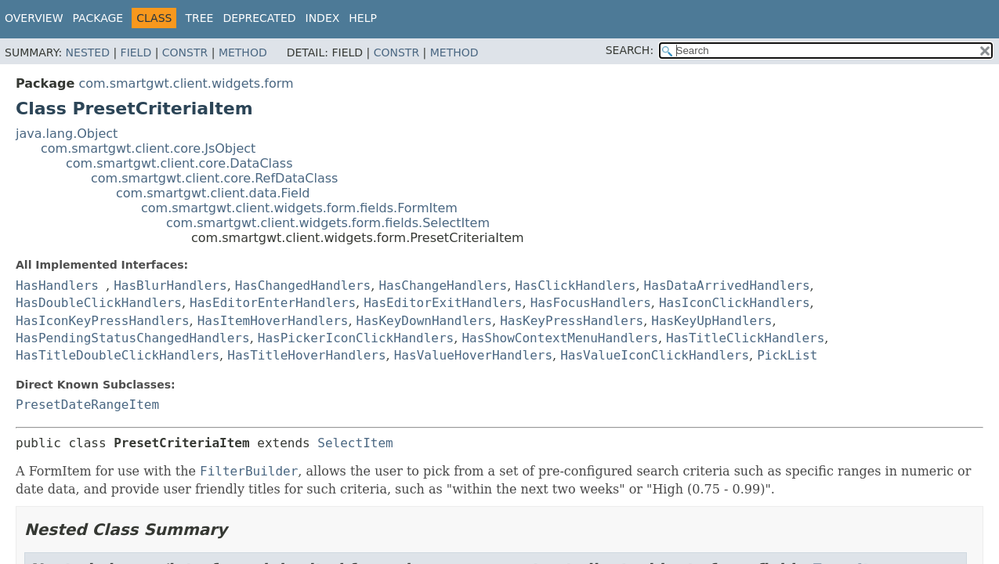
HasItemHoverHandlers (273, 320)
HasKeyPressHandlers (571, 320)
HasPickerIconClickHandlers (356, 338)
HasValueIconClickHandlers (654, 355)
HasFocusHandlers (590, 302)
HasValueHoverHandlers (473, 355)
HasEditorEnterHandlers (273, 302)
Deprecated (259, 18)
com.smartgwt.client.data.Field (213, 193)
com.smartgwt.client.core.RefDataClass (214, 178)
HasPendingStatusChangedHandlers (133, 338)
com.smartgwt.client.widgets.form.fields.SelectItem (328, 222)
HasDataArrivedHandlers (727, 285)
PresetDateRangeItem (87, 404)
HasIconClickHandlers (734, 302)
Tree (199, 18)
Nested (88, 52)
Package (98, 18)
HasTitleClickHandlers (745, 338)
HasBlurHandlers (170, 285)
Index (323, 18)
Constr (185, 52)
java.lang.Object (67, 133)
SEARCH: (629, 50)
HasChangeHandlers (442, 285)
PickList (787, 355)
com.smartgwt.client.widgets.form (185, 83)
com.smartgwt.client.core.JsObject (148, 148)
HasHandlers (57, 285)
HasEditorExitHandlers (443, 302)
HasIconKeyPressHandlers (103, 320)
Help (363, 18)
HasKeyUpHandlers (711, 320)
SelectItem (355, 443)
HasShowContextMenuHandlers (559, 338)
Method (243, 52)
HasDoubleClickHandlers (99, 302)
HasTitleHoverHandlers (306, 355)
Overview (34, 18)
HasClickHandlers (575, 285)
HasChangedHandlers (303, 285)
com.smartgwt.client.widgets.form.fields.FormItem (299, 208)
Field (136, 52)
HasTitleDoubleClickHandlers (117, 355)
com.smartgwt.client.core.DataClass (179, 163)
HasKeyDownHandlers (424, 320)
